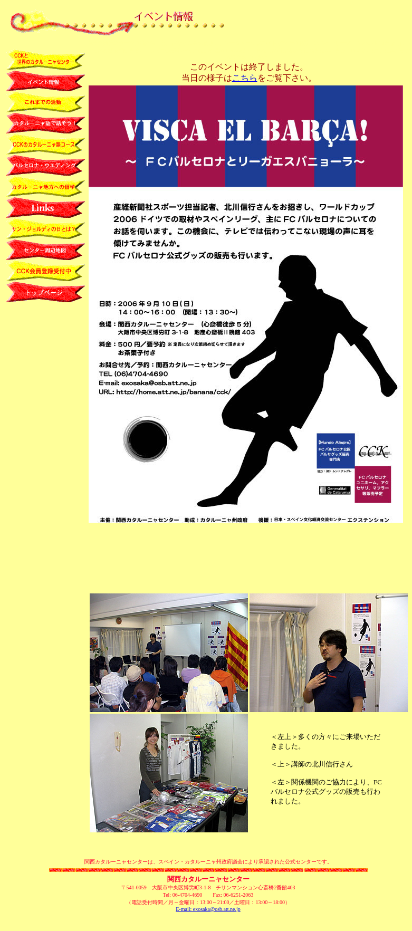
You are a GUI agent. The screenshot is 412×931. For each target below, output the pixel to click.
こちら (244, 77)
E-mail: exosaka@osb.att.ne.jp (208, 909)
